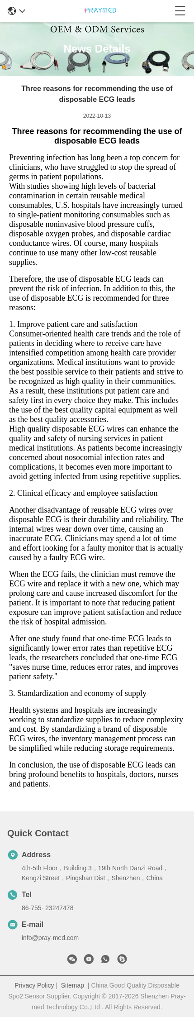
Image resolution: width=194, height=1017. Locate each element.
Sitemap (72, 985)
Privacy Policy (34, 985)
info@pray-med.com (50, 937)
